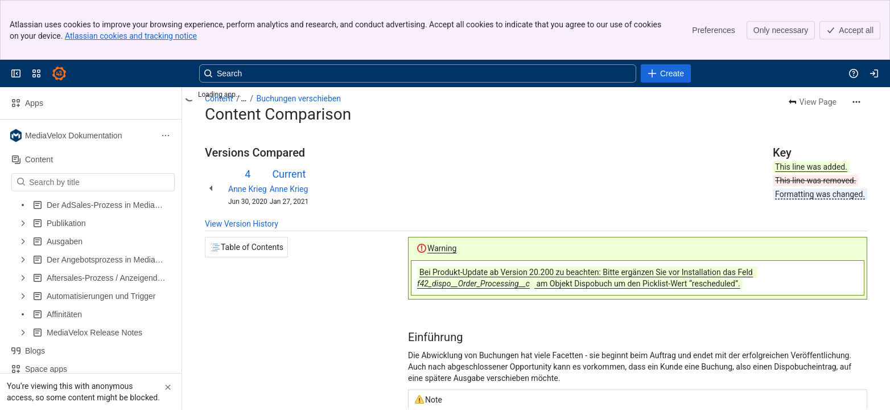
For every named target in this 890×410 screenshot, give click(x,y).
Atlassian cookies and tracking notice (131, 35)
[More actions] (856, 101)
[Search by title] (100, 182)
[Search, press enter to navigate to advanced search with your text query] (417, 73)
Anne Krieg (247, 189)
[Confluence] (59, 73)
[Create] (666, 73)
